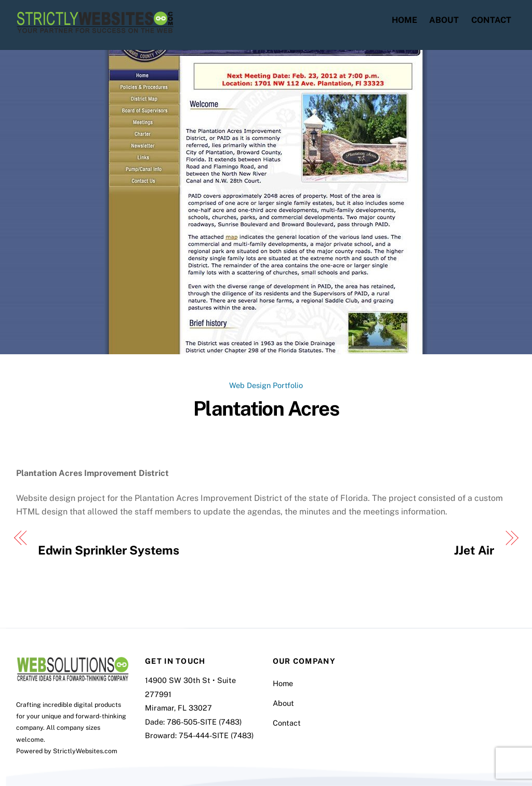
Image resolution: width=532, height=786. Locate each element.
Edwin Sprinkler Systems (108, 550)
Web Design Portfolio (266, 385)
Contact (491, 20)
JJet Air (474, 550)
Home (404, 20)
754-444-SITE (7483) (216, 735)
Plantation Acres (266, 408)
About (444, 20)
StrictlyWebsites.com (85, 751)
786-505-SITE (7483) (204, 721)
